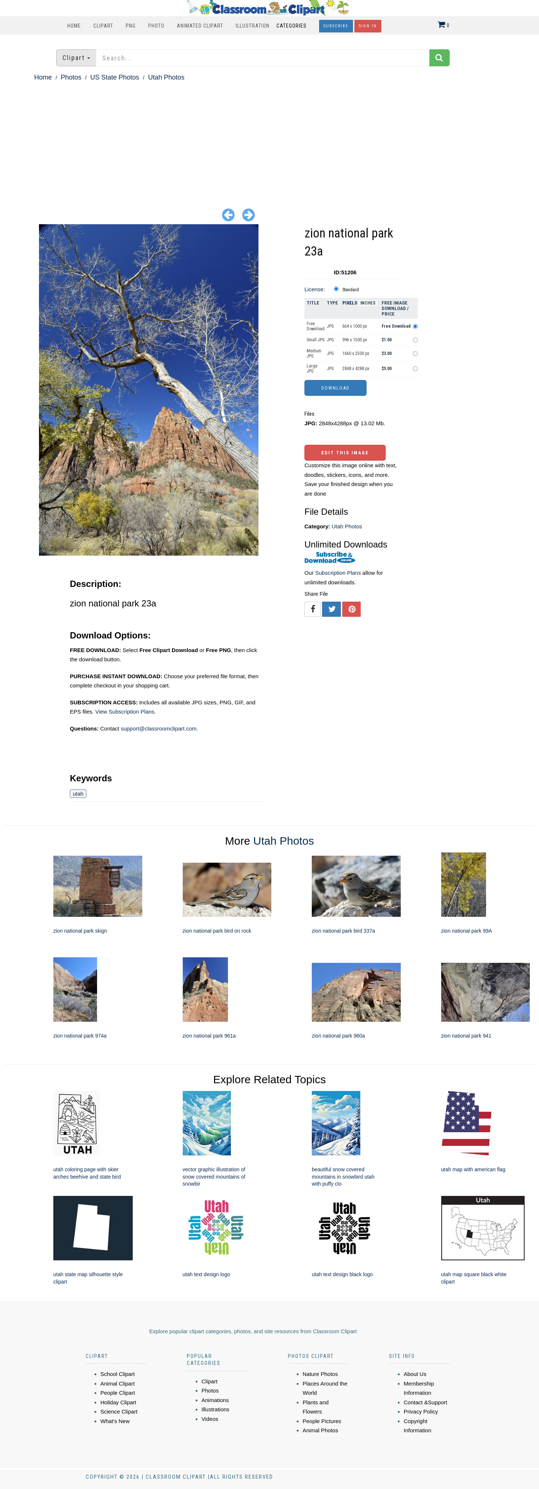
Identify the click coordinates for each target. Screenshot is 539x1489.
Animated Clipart (200, 26)
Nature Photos (320, 1374)
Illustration (253, 26)
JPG (330, 326)
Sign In (368, 26)
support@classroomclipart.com (158, 728)
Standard (350, 289)
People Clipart (117, 1393)
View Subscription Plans (124, 711)
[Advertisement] (269, 138)
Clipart (103, 26)
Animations (215, 1400)
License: (314, 289)
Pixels (349, 303)
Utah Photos (166, 77)
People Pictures (322, 1421)
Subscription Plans (338, 573)
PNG (131, 26)
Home (74, 26)
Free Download (316, 326)
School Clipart (117, 1374)
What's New (115, 1421)
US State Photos (114, 77)
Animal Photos (320, 1430)
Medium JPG (314, 353)
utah (78, 794)
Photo (156, 26)
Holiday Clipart (118, 1402)
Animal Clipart (117, 1383)
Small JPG (316, 339)
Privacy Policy (421, 1411)
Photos (71, 77)
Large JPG (312, 368)
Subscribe (336, 26)
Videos (209, 1419)
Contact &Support (425, 1402)
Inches (367, 303)
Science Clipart (119, 1411)
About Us (415, 1374)
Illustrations (215, 1409)
